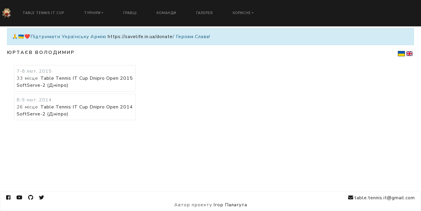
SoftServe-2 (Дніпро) (43, 85)
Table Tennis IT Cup (43, 13)
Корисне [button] (242, 13)
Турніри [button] (92, 13)
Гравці (130, 13)
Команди (166, 13)
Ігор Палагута (230, 205)
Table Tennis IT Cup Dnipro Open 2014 (86, 107)
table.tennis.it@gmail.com (381, 197)
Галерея (204, 13)
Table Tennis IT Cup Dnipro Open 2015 (86, 78)
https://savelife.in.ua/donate (140, 36)
